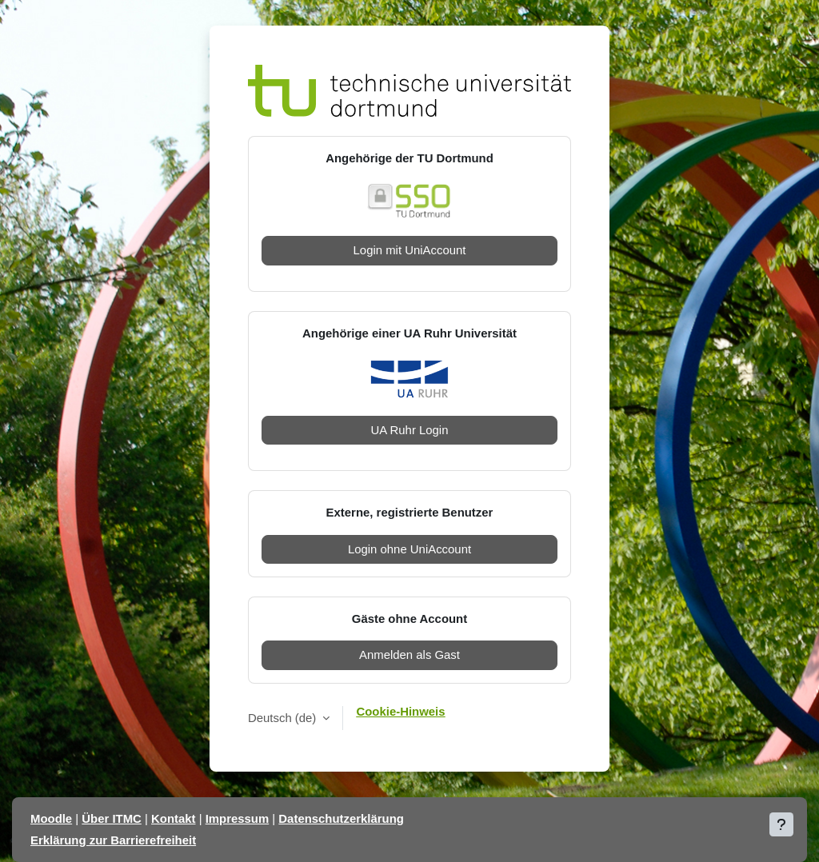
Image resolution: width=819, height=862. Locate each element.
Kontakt (173, 818)
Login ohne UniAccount (409, 549)
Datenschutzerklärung (341, 818)
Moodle (51, 818)
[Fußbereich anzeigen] (781, 824)
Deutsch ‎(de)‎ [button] (283, 717)
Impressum (238, 818)
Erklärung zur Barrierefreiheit (113, 840)
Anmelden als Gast (409, 654)
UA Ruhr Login (410, 430)
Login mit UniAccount (410, 250)
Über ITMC (112, 818)
